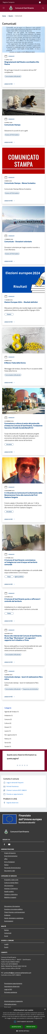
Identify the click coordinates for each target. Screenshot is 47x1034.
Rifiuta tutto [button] (31, 1026)
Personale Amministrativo (12, 868)
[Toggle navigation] (4, 8)
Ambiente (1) (9, 715)
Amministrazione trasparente (13, 1001)
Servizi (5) (8, 742)
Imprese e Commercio (11, 888)
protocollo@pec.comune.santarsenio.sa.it (17, 973)
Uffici (5, 859)
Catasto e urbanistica (11, 894)
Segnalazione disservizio (11, 986)
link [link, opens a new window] (41, 1018)
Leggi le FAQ (8, 989)
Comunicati (9, 56)
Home (4, 16)
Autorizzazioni (8, 921)
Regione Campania (8, 2)
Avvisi (6, 936)
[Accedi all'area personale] (40, 2)
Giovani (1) (8, 727)
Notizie (6, 930)
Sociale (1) (8, 746)
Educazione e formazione (12, 906)
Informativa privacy (10, 1004)
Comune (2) (8, 719)
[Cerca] (43, 8)
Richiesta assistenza (10, 992)
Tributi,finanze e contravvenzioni (14, 912)
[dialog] (23, 1020)
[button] (23, 1031)
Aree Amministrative (10, 856)
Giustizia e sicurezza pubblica (13, 909)
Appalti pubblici (9, 891)
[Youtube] (9, 844)
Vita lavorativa (8, 885)
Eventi (6, 947)
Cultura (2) (8, 723)
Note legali (7, 1007)
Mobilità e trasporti (10, 897)
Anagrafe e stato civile (11, 880)
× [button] (45, 1009)
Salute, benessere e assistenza (13, 918)
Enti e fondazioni (9, 862)
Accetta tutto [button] (16, 1027)
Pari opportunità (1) (11, 735)
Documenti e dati (9, 871)
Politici (6, 865)
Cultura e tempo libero (11, 883)
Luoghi (6, 944)
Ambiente (7, 915)
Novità (11, 16)
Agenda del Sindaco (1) (12, 712)
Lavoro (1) (8, 731)
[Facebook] (4, 844)
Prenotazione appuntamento (13, 983)
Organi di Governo (10, 853)
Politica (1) (8, 739)
